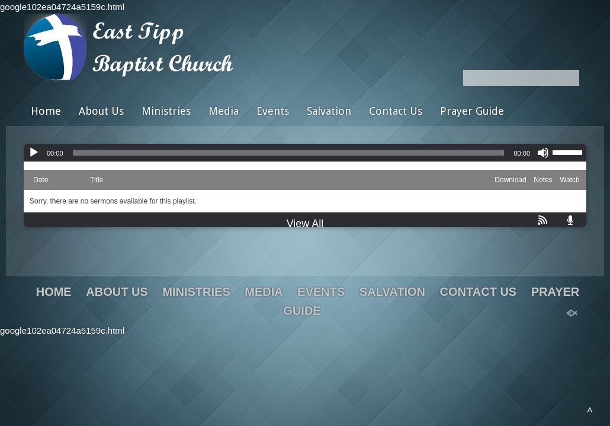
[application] (305, 153)
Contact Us (395, 111)
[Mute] (543, 153)
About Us (101, 111)
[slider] (289, 153)
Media (223, 111)
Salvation (329, 111)
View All (305, 224)
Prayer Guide (472, 111)
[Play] (34, 153)
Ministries (166, 111)
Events (272, 111)
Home (46, 111)
